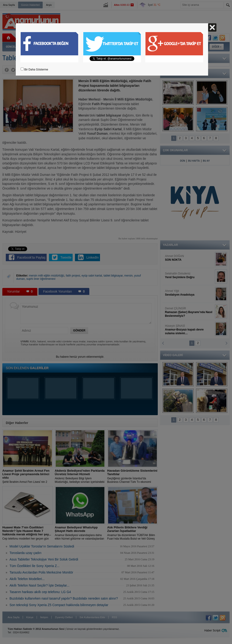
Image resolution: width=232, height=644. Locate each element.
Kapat (212, 27)
